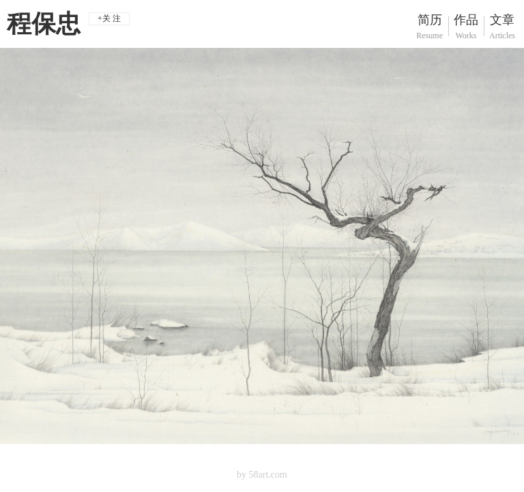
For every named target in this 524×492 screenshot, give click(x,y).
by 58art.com (262, 474)
